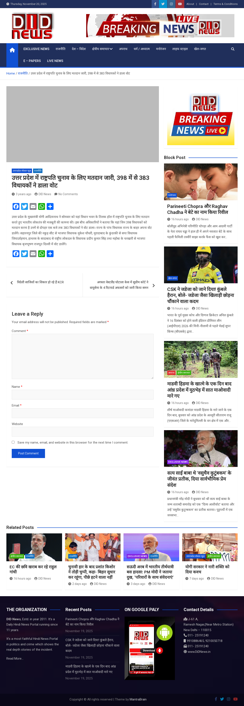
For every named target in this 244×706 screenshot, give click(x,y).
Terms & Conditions (226, 4)
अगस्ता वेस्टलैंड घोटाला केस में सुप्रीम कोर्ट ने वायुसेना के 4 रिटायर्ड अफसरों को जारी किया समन (119, 285)
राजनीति (60, 49)
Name (17, 387)
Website (17, 424)
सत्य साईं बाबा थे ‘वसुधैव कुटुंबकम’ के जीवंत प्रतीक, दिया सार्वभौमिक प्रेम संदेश (199, 479)
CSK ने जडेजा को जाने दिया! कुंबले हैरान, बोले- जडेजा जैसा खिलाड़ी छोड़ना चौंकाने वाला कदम (200, 295)
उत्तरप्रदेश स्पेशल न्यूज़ (22, 170)
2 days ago (77, 584)
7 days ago (194, 578)
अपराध (123, 49)
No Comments (68, 194)
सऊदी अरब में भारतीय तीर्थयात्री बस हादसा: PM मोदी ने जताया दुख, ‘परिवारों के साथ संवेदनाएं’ (150, 572)
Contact (204, 4)
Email (17, 405)
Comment (20, 331)
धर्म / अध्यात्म (142, 49)
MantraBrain (138, 699)
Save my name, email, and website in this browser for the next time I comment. (72, 442)
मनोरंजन (161, 49)
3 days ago (136, 584)
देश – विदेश (79, 49)
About (190, 4)
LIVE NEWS (55, 61)
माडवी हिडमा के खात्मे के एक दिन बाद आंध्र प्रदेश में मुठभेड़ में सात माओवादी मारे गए (199, 390)
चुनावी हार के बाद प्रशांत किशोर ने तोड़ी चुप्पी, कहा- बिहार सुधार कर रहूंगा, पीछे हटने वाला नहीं (91, 572)
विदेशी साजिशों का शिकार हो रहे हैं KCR (40, 282)
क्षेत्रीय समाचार (100, 49)
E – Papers (32, 61)
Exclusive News (36, 49)
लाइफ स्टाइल (180, 49)
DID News (43, 194)
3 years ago (21, 194)
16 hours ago (178, 219)
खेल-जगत (200, 49)
